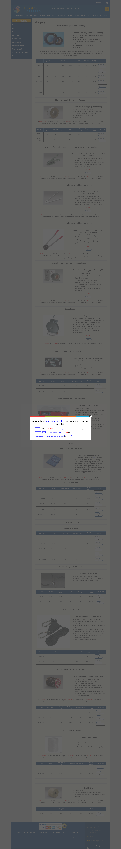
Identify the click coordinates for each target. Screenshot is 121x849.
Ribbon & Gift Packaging (73, 15)
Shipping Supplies (61, 15)
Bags (31, 15)
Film (27, 15)
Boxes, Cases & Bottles (39, 15)
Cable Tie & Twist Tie (51, 15)
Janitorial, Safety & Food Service (99, 15)
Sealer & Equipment (85, 15)
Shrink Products (20, 15)
